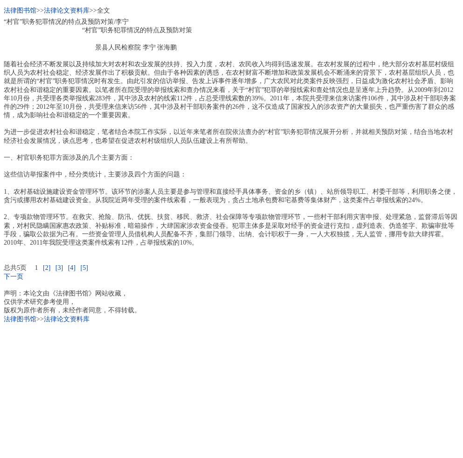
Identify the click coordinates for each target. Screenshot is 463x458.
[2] (46, 267)
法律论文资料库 (67, 10)
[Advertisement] (231, 389)
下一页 (13, 276)
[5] (84, 267)
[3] (59, 267)
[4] (72, 267)
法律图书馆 (20, 10)
